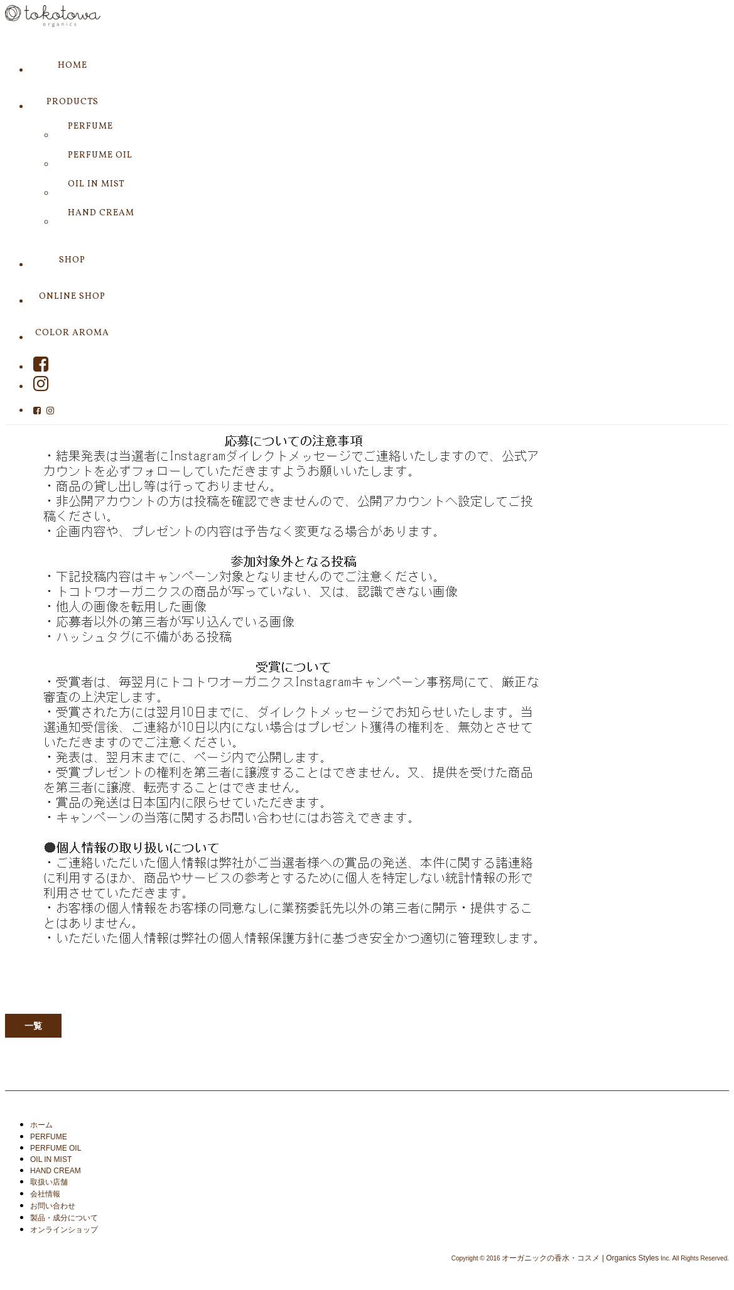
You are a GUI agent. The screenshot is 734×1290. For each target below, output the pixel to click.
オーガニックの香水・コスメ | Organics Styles (580, 1258)
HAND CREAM (101, 213)
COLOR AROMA (72, 333)
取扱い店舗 (49, 1182)
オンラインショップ (64, 1229)
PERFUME (90, 126)
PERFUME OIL (100, 155)
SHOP (72, 260)
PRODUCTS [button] (72, 102)
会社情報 (45, 1194)
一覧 (33, 1026)
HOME (72, 66)
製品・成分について (64, 1217)
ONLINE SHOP (72, 297)
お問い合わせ (52, 1205)
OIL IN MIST (96, 184)
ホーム (41, 1125)
